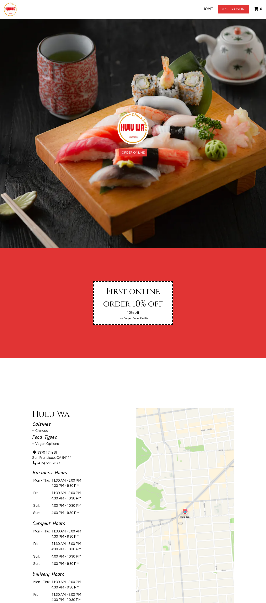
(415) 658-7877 (46, 463)
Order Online (233, 9)
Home (207, 9)
